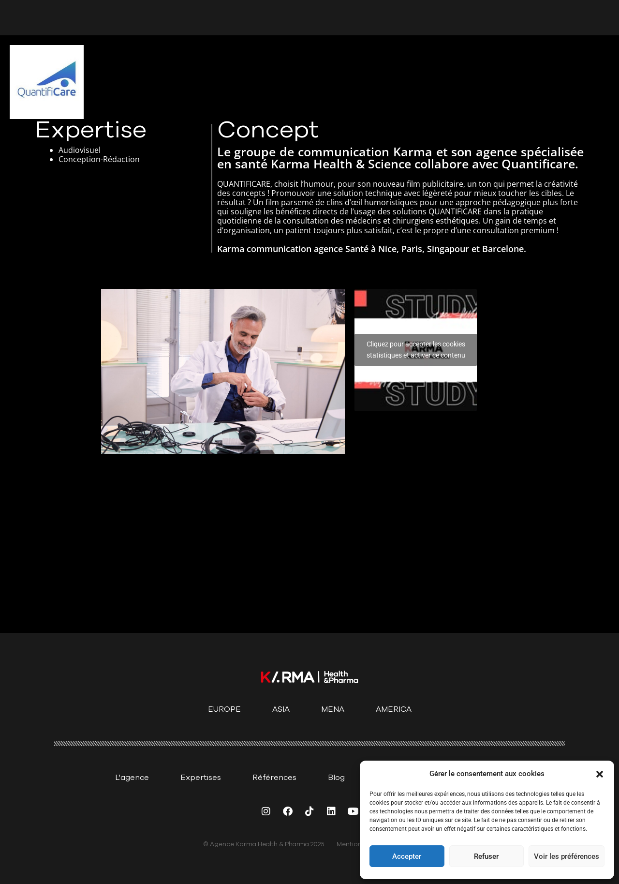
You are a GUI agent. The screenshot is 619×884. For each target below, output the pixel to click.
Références (274, 777)
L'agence (132, 777)
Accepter (406, 856)
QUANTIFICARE (456, 211)
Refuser (486, 856)
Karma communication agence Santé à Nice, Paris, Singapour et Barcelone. (371, 249)
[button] (599, 774)
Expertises (200, 777)
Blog (336, 777)
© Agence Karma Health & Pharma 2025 (264, 844)
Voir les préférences (566, 856)
